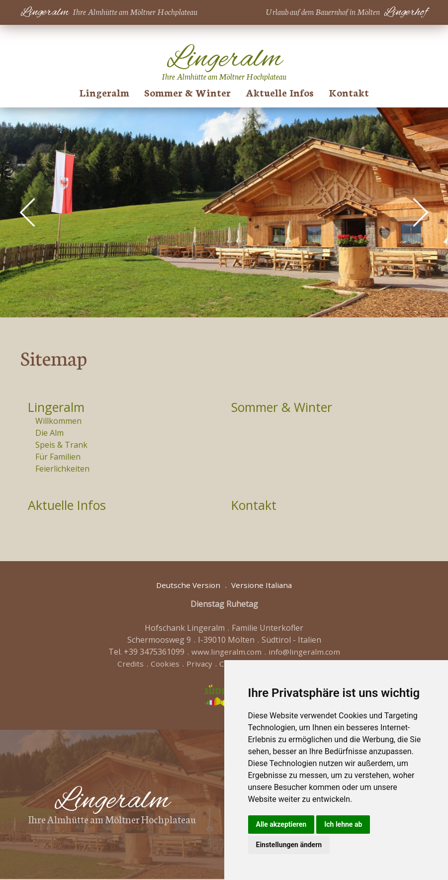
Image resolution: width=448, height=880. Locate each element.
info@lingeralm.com (305, 652)
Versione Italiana (262, 586)
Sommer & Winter (187, 92)
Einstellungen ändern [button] (289, 845)
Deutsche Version (187, 586)
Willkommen (58, 421)
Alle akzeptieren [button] (281, 824)
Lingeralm (104, 92)
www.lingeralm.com (225, 652)
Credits (128, 664)
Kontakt (349, 92)
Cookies (164, 664)
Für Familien (58, 457)
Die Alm (49, 433)
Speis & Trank (61, 445)
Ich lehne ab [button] (343, 824)
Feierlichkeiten (62, 469)
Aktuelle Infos (280, 92)
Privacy (198, 664)
